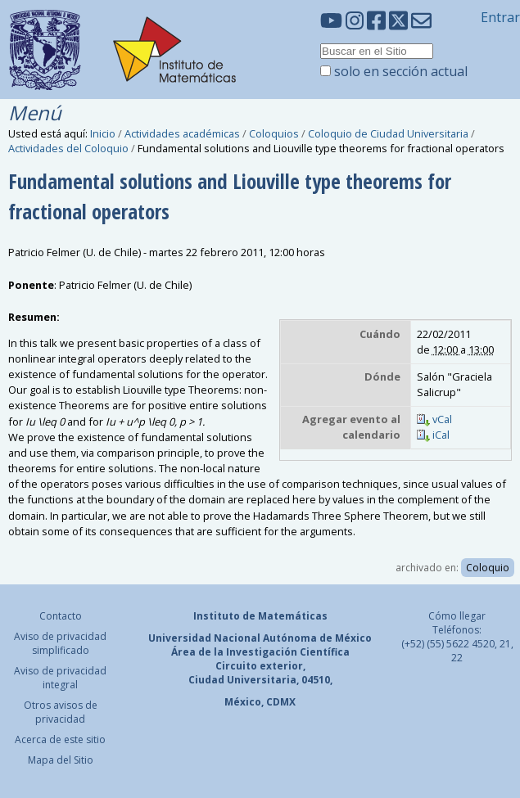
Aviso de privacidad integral (60, 678)
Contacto (60, 616)
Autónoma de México (317, 638)
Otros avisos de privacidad (60, 712)
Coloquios (274, 133)
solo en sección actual (401, 71)
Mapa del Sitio (60, 760)
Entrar (500, 17)
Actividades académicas (182, 133)
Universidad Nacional (204, 638)
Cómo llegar (457, 616)
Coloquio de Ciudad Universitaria (388, 133)
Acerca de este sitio (60, 739)
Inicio (102, 133)
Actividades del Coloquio (68, 148)
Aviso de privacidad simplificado (60, 643)
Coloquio (487, 568)
